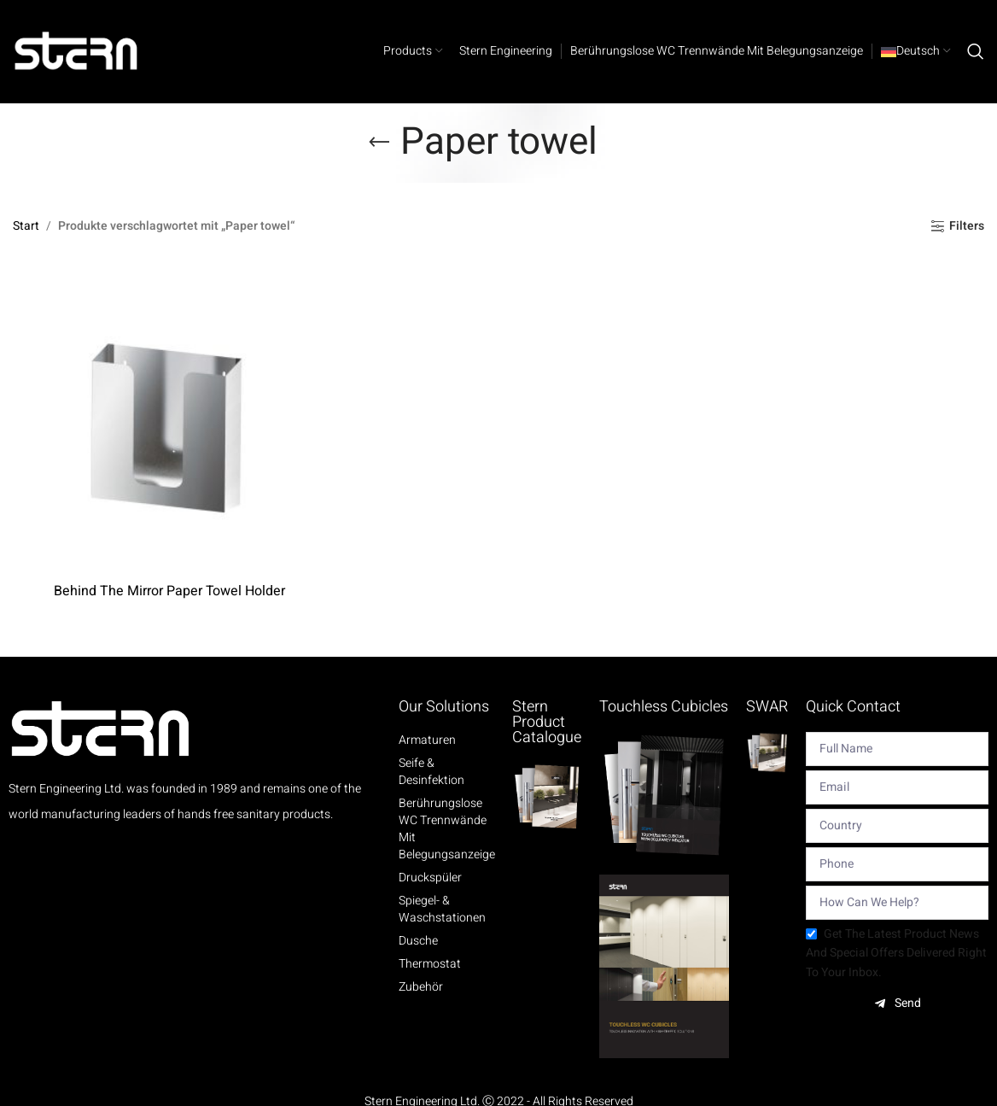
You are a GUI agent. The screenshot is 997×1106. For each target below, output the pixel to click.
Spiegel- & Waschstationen (442, 909)
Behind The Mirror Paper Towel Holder (169, 591)
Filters (966, 226)
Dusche (418, 941)
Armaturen (427, 740)
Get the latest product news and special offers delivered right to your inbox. (896, 953)
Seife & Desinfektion (431, 772)
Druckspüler (430, 878)
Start (26, 226)
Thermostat (430, 964)
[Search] (976, 51)
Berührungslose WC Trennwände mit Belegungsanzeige (447, 829)
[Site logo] (77, 51)
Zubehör (421, 987)
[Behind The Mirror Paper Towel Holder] (169, 417)
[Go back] (379, 143)
